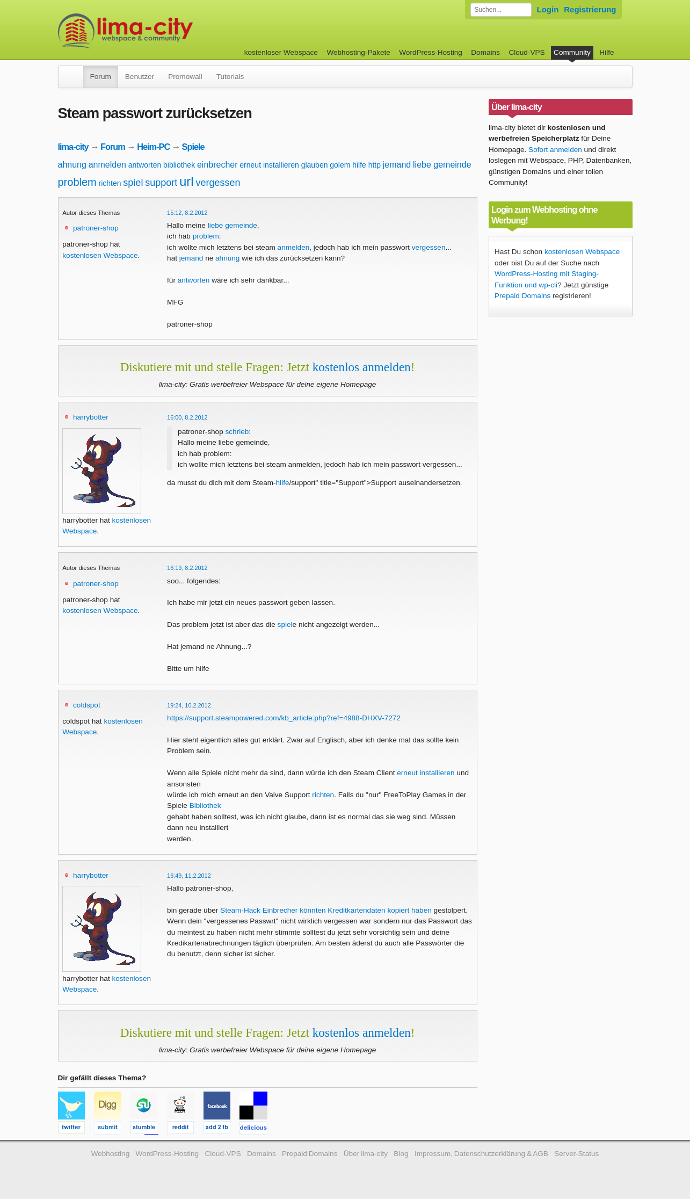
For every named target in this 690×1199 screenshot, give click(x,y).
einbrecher (217, 164)
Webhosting (110, 1154)
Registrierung (590, 9)
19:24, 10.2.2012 (189, 705)
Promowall (185, 77)
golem (340, 165)
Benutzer (139, 77)
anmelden (107, 164)
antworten (144, 165)
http (374, 165)
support (161, 182)
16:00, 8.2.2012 (187, 417)
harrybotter (90, 417)
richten (110, 183)
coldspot (86, 705)
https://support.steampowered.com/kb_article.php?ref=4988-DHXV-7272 (284, 718)
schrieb (237, 432)
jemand (397, 164)
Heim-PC (153, 146)
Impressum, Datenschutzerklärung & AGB (481, 1154)
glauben (314, 165)
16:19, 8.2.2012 (187, 568)
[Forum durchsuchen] (501, 10)
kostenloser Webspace (281, 52)
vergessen (217, 182)
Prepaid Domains (522, 296)
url (186, 181)
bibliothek (179, 165)
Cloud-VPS (526, 52)
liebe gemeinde (442, 164)
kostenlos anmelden (362, 367)
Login (548, 9)
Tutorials (230, 77)
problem (77, 182)
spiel (133, 182)
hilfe (359, 165)
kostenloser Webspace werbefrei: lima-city (165, 30)
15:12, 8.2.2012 (187, 213)
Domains (485, 52)
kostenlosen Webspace (99, 255)
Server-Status (576, 1154)
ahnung (72, 164)
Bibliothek (205, 805)
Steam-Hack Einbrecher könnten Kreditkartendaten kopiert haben (326, 910)
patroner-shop (96, 228)
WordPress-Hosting (430, 52)
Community (572, 52)
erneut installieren (269, 165)
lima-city (73, 146)
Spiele (193, 146)
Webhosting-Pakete (358, 52)
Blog (401, 1154)
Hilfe (606, 52)
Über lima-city (366, 1154)
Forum (100, 77)
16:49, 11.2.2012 (189, 875)
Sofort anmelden (555, 150)
